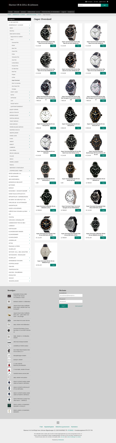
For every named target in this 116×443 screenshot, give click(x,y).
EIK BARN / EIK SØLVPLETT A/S (17, 199)
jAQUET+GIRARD (14, 109)
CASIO (11, 138)
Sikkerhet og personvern (63, 426)
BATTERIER (12, 185)
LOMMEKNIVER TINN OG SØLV (17, 222)
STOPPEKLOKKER (14, 263)
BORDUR (11, 188)
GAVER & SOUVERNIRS (15, 208)
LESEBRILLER (12, 240)
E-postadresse (62, 293)
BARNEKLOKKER (14, 115)
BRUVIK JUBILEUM (14, 153)
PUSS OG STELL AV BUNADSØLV (51, 12)
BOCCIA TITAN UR (14, 112)
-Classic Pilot (14, 51)
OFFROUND (13, 97)
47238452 (70, 430)
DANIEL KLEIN (13, 135)
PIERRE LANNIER (14, 162)
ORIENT (12, 141)
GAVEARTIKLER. (13, 205)
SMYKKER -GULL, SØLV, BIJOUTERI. (18, 252)
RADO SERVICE (14, 124)
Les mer (63, 437)
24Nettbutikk (61, 439)
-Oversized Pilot (15, 42)
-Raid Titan (14, 71)
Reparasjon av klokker (14, 246)
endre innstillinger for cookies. (74, 437)
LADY (12, 100)
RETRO (12, 94)
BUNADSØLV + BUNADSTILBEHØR (18, 191)
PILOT (12, 39)
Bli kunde (16, 12)
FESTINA (12, 31)
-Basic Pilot (14, 48)
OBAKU (11, 159)
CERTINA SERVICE (14, 118)
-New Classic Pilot (15, 86)
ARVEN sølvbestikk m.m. (15, 173)
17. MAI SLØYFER (13, 22)
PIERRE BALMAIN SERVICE (16, 127)
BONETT (12, 144)
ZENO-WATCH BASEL (15, 33)
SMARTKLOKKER (14, 132)
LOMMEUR (12, 147)
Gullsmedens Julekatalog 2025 (16, 220)
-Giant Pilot (14, 60)
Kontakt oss (71, 12)
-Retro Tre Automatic (16, 83)
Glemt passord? (79, 306)
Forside (10, 12)
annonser (23, 12)
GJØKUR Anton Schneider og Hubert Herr (18, 213)
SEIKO (11, 28)
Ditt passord (62, 299)
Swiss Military (13, 150)
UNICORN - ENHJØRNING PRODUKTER (15, 274)
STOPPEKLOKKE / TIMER (16, 170)
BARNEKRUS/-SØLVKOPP (15, 182)
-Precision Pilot (15, 65)
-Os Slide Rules (15, 68)
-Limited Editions (15, 62)
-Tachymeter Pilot (15, 57)
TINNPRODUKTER (13, 269)
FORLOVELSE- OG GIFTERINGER (18, 202)
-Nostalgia (14, 89)
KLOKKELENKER (13, 237)
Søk (105, 5)
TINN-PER (11, 266)
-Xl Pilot (13, 77)
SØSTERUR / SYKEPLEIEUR (17, 167)
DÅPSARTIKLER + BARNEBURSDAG (18, 196)
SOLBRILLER (12, 249)
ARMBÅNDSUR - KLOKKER (16, 25)
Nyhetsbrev (74, 426)
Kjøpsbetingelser (49, 426)
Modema (12, 164)
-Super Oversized (16, 80)
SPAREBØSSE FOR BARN (15, 260)
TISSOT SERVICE (14, 121)
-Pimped (13, 74)
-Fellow (13, 54)
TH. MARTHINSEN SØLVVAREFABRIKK (14, 178)
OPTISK (11, 243)
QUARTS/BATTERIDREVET (17, 106)
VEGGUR (11, 278)
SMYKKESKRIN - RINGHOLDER (17, 254)
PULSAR (12, 156)
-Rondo (13, 45)
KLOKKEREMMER (13, 234)
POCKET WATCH (14, 103)
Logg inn (64, 12)
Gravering (11, 217)
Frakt (41, 426)
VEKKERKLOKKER (14, 281)
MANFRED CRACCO (15, 129)
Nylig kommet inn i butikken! (17, 36)
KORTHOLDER (13, 228)
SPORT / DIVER (14, 92)
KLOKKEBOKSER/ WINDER (16, 231)
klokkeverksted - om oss (34, 12)
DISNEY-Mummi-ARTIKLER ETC (17, 193)
